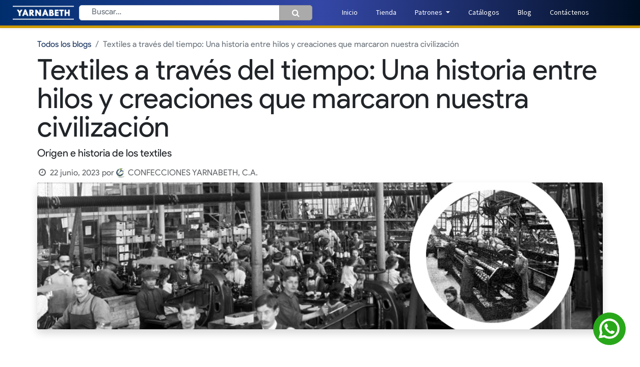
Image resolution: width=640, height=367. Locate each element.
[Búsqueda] (295, 12)
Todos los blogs (64, 45)
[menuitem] (350, 12)
